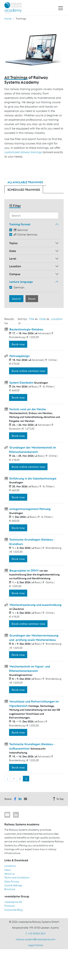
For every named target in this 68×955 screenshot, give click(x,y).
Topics (13, 243)
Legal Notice (35, 945)
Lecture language (21, 282)
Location (15, 266)
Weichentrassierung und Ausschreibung (35, 605)
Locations (10, 865)
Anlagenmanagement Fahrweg (30, 509)
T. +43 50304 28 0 (35, 933)
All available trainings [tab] (25, 182)
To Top (58, 799)
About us (9, 873)
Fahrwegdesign (19, 356)
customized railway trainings (23, 152)
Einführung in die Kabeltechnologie (32, 478)
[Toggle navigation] (60, 8)
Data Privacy (11, 881)
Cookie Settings (13, 885)
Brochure (9, 889)
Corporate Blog (13, 909)
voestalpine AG (13, 902)
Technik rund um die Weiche (27, 409)
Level (12, 258)
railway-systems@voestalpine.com (35, 939)
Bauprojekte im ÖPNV (24, 570)
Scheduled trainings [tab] (23, 189)
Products (9, 905)
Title (31, 319)
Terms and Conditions (16, 877)
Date (12, 251)
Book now (18, 344)
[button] (15, 799)
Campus (14, 274)
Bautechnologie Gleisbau (26, 329)
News (7, 869)
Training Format (19, 224)
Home (8, 18)
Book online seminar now (28, 371)
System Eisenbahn (21, 382)
